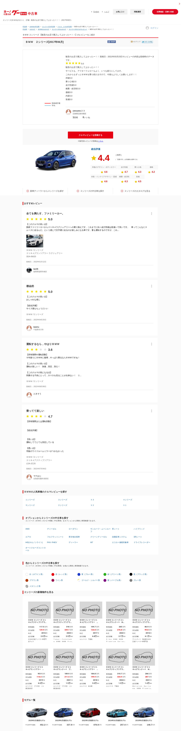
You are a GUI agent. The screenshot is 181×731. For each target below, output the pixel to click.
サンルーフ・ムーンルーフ (100, 530)
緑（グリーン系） (114, 574)
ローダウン (73, 529)
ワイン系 (59, 580)
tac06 (35, 269)
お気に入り (120, 12)
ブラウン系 (34, 580)
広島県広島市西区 (79, 114)
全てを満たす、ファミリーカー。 (45, 213)
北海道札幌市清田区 (41, 479)
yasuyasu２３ (79, 111)
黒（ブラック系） (140, 574)
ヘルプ (106, 12)
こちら (100, 141)
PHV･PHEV (52, 542)
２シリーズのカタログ (59, 29)
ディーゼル (51, 529)
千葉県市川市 (38, 330)
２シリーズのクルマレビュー (78, 29)
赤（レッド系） (61, 574)
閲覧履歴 (137, 12)
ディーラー (73, 542)
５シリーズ (30, 505)
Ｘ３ (92, 500)
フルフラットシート (55, 537)
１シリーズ (30, 500)
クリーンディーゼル (98, 537)
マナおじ (37, 476)
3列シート (138, 537)
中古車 (25, 26)
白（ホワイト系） (36, 574)
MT (91, 542)
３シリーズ (62, 500)
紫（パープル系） (114, 580)
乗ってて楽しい (35, 410)
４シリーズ (127, 500)
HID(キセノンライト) (34, 542)
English (96, 12)
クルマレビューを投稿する (90, 135)
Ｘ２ (92, 505)
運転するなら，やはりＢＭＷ (42, 344)
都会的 (30, 286)
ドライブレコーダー (142, 542)
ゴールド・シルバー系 (90, 580)
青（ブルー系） (87, 574)
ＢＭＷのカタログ (43, 29)
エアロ (28, 537)
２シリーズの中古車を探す (92, 191)
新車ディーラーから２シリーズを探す (47, 191)
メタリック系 (34, 586)
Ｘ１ (125, 505)
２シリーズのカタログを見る (137, 191)
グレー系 (137, 580)
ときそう (37, 394)
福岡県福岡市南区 (40, 272)
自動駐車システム (119, 537)
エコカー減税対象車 (120, 542)
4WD (27, 529)
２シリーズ (62, 505)
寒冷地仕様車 (74, 537)
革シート (115, 529)
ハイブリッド (139, 529)
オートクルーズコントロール (35, 549)
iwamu (36, 327)
